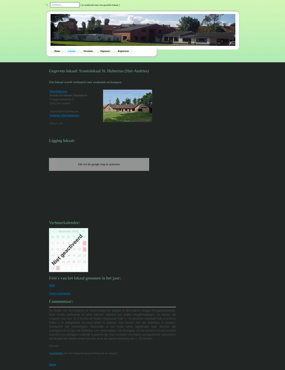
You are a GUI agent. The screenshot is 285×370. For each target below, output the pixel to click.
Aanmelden (56, 353)
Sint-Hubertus (58, 91)
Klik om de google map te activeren (99, 164)
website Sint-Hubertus (64, 115)
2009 (52, 285)
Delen (52, 364)
